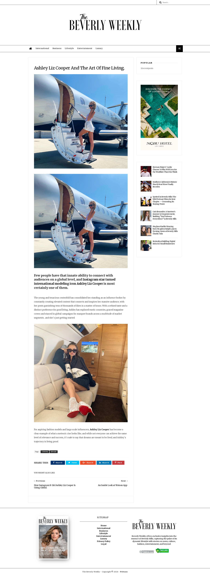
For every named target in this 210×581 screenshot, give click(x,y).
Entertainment (85, 49)
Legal (103, 550)
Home (104, 531)
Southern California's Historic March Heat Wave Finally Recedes (165, 185)
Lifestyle (70, 49)
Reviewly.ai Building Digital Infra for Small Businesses (164, 243)
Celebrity (45, 451)
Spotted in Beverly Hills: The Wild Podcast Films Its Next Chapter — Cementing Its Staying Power (164, 201)
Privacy (124, 578)
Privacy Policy (103, 547)
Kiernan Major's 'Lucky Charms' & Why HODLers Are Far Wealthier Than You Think (165, 170)
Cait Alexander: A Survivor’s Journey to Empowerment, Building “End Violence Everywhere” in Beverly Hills (164, 216)
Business (57, 49)
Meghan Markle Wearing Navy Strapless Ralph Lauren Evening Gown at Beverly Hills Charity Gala (165, 231)
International (43, 49)
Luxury (100, 49)
